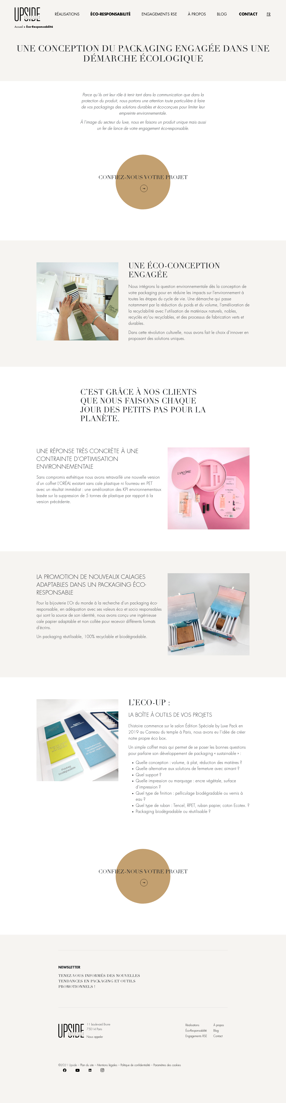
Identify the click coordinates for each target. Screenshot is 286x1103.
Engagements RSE (159, 14)
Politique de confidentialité (135, 1065)
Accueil (19, 27)
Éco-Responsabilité (110, 14)
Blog (222, 14)
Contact (248, 14)
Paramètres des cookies (167, 1065)
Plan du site (87, 1065)
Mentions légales (107, 1065)
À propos (197, 14)
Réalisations (67, 14)
